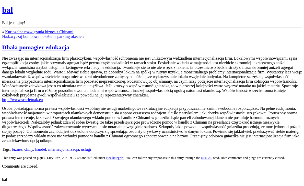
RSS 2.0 (206, 158)
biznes (17, 149)
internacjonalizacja (63, 149)
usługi (86, 149)
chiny (28, 149)
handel (40, 149)
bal (7, 10)
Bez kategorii (115, 158)
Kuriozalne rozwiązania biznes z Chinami (39, 32)
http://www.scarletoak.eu (22, 99)
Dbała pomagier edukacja (35, 47)
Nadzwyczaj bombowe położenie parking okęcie (41, 36)
